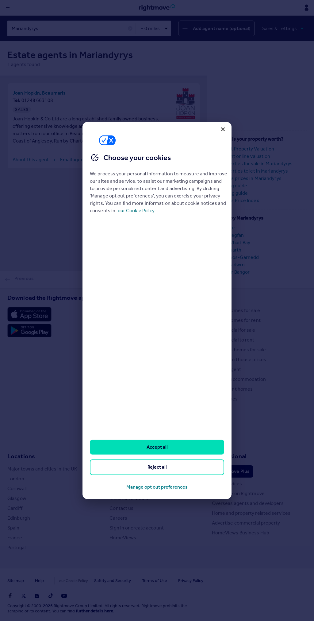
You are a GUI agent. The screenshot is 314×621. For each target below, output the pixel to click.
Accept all (157, 447)
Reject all (157, 467)
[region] (157, 310)
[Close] (223, 129)
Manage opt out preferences (157, 487)
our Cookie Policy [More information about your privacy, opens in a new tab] (136, 210)
